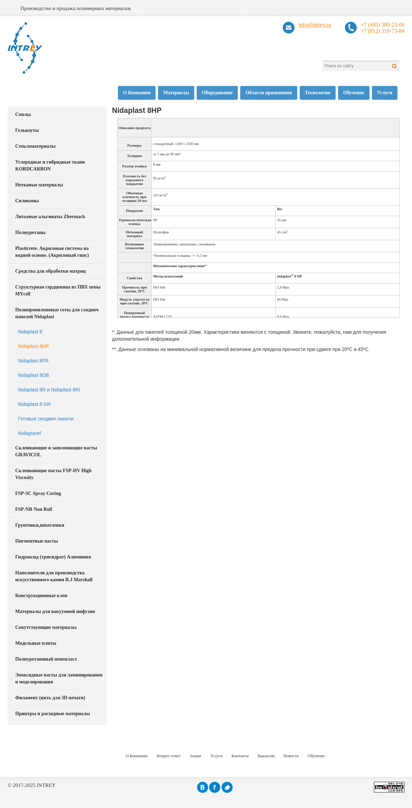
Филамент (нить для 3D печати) (50, 697)
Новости (291, 755)
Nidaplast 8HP (33, 346)
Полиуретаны (30, 232)
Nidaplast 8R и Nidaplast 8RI (49, 389)
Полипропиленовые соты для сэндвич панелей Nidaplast (57, 313)
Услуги (384, 92)
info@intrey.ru (315, 25)
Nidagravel (29, 433)
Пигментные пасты (36, 541)
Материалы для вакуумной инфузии (55, 611)
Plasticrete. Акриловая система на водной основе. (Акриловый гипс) (52, 252)
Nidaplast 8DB (33, 375)
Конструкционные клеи (41, 595)
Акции (195, 755)
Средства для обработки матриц (50, 271)
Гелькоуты (27, 130)
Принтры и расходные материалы (52, 713)
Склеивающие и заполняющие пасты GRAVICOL (56, 451)
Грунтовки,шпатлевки (39, 525)
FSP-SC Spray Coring (38, 493)
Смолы (23, 114)
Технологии (317, 92)
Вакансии (266, 755)
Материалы (176, 92)
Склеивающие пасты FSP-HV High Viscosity (53, 474)
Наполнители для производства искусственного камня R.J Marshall (54, 576)
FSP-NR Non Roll (33, 509)
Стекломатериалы (35, 146)
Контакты (240, 755)
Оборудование (217, 92)
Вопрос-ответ (168, 755)
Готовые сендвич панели (46, 418)
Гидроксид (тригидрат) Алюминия (53, 556)
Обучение (353, 92)
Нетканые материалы (39, 184)
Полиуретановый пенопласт (46, 659)
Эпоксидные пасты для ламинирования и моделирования (58, 678)
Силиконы (27, 200)
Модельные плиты (35, 643)
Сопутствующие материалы (46, 627)
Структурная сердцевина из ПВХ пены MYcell (58, 290)
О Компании (136, 92)
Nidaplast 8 (30, 331)
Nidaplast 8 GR (34, 404)
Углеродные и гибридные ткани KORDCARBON (50, 165)
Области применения (268, 92)
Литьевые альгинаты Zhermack (50, 216)
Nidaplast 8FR (33, 360)
